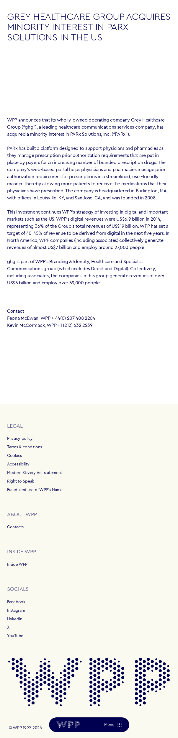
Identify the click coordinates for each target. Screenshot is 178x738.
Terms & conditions (24, 447)
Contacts (15, 527)
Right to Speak (20, 481)
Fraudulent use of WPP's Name (35, 490)
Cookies (14, 456)
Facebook (16, 602)
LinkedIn (14, 619)
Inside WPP (17, 564)
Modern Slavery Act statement (34, 473)
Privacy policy (20, 439)
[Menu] (113, 725)
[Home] (68, 724)
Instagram (16, 611)
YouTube (15, 636)
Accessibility (18, 464)
